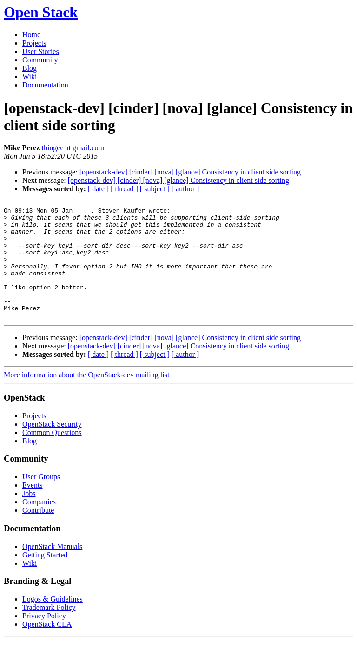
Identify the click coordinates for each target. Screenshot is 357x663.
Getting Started (44, 577)
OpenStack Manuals (52, 569)
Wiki (29, 76)
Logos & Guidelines (52, 621)
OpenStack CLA (47, 646)
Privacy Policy (44, 638)
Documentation (45, 85)
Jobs (28, 516)
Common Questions (52, 455)
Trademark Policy (49, 630)
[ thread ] (124, 189)
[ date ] (98, 189)
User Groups (41, 499)
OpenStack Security (52, 446)
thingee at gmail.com (72, 148)
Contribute (38, 532)
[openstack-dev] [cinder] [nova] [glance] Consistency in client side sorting (190, 172)
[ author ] (185, 189)
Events (32, 507)
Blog (29, 68)
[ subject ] (155, 189)
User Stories (40, 51)
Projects (34, 43)
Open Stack (41, 12)
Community (40, 60)
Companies (39, 524)
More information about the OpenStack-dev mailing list (86, 397)
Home (31, 35)
